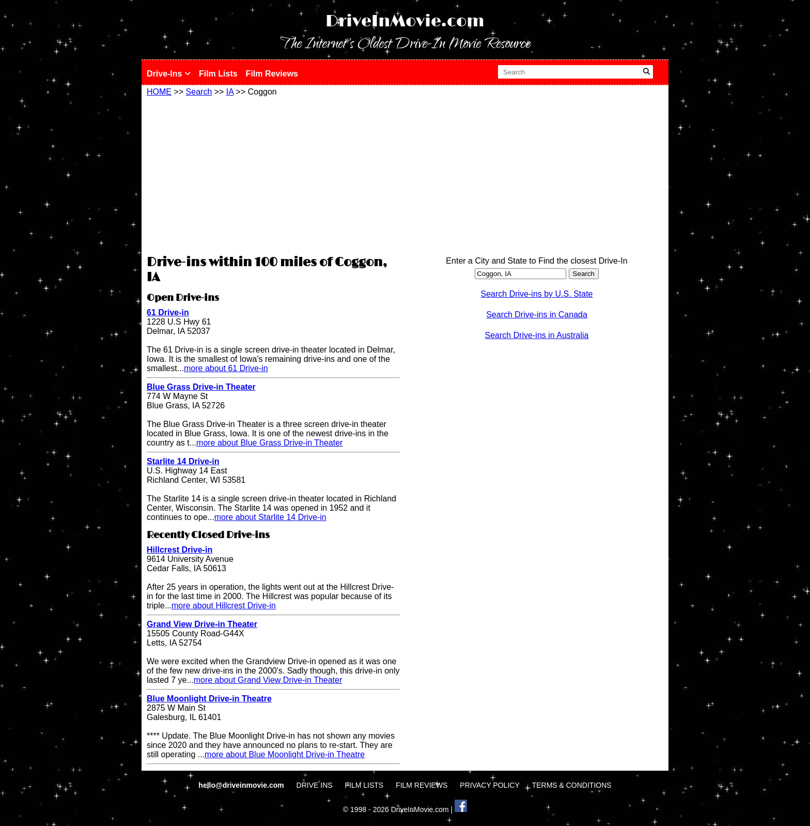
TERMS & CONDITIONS (572, 785)
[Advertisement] (273, 174)
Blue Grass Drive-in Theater (201, 387)
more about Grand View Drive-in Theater (268, 680)
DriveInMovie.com (405, 21)
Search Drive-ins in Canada (536, 314)
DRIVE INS (315, 785)
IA (229, 91)
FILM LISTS (364, 785)
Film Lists (218, 73)
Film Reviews (272, 73)
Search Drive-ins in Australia (537, 335)
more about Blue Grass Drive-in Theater (269, 442)
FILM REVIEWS (421, 785)
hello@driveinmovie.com (242, 785)
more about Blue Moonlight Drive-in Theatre (285, 754)
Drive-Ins (169, 73)
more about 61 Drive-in (226, 368)
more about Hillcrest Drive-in (224, 605)
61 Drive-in (168, 312)
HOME (159, 91)
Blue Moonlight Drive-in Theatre (209, 698)
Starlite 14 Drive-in (183, 461)
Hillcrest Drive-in (179, 549)
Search (199, 91)
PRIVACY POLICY (489, 785)
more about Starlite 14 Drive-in (270, 517)
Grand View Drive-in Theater (202, 624)
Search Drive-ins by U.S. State (537, 293)
